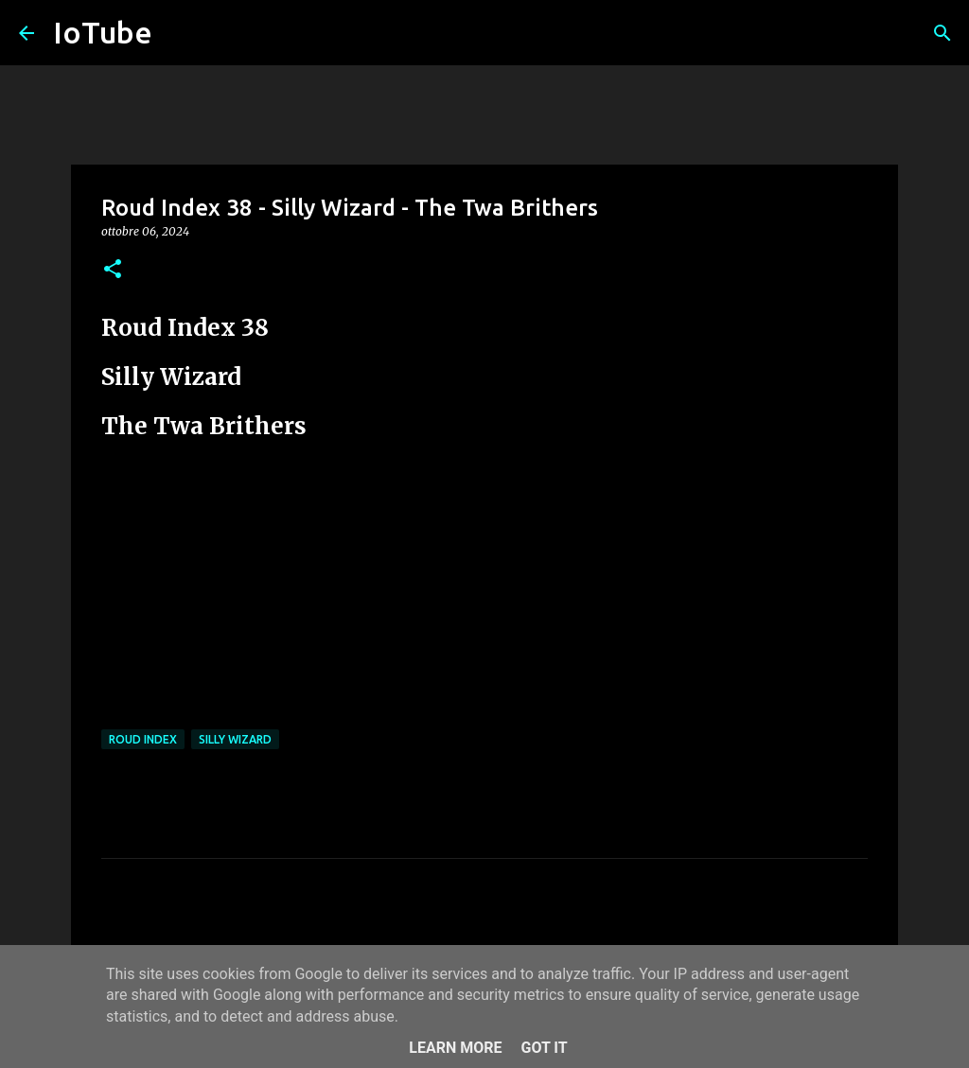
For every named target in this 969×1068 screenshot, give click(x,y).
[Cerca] (942, 33)
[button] (112, 270)
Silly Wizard (235, 739)
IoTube (102, 32)
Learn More (455, 1048)
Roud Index (143, 739)
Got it (543, 1048)
